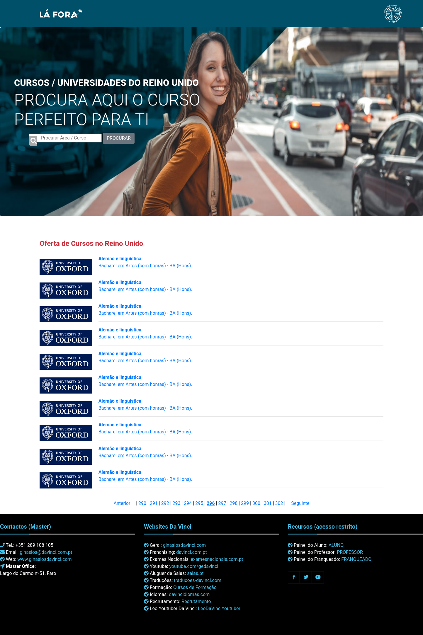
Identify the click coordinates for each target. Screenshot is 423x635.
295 (199, 503)
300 (256, 503)
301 (268, 503)
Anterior (121, 503)
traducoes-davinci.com (197, 580)
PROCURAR (119, 138)
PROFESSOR (350, 552)
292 (165, 503)
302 (279, 503)
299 (245, 503)
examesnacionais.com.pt (217, 559)
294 (188, 503)
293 (177, 503)
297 (222, 503)
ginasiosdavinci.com (184, 545)
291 (154, 503)
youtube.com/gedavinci (193, 566)
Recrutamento (196, 601)
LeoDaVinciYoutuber (219, 608)
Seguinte (300, 503)
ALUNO (336, 545)
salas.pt (195, 573)
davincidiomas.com (189, 594)
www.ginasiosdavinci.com (44, 559)
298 (233, 503)
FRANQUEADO (356, 559)
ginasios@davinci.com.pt (46, 552)
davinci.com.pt (191, 552)
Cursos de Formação (195, 587)
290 (142, 503)
